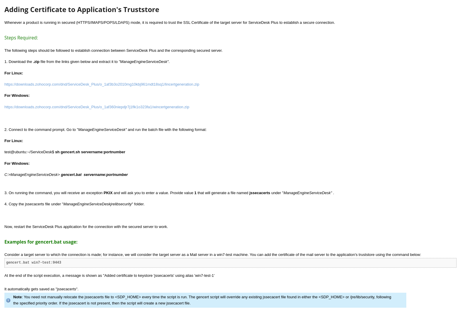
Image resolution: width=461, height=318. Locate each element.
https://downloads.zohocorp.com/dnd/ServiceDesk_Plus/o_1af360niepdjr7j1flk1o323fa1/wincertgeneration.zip (96, 107)
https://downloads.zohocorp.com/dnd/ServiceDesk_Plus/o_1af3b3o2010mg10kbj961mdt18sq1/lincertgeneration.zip (101, 84)
